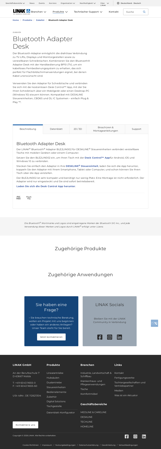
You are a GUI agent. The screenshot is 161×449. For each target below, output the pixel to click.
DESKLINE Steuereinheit (82, 166)
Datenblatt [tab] (56, 129)
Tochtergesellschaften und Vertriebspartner (129, 384)
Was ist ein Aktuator (126, 395)
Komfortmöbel (89, 394)
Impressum (47, 445)
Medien (118, 390)
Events (42, 3)
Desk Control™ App (97, 157)
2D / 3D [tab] (78, 129)
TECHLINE (86, 421)
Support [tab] (136, 129)
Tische (84, 389)
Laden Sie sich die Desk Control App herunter (45, 186)
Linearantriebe (55, 373)
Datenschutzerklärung (88, 445)
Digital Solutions (56, 401)
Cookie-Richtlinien (31, 445)
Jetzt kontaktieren (51, 337)
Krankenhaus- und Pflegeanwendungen (92, 383)
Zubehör (52, 396)
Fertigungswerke (124, 377)
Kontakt (119, 373)
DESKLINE (86, 417)
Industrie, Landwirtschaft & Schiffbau (96, 375)
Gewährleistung (108, 445)
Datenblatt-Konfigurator (61, 412)
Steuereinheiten (56, 387)
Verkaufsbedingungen (128, 445)
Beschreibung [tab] (28, 129)
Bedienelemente (56, 392)
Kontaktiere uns (25, 425)
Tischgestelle (54, 406)
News (32, 3)
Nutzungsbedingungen (65, 445)
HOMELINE (86, 426)
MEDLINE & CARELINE (93, 412)
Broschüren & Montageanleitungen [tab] (105, 129)
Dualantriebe (54, 382)
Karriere (52, 3)
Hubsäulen (53, 377)
